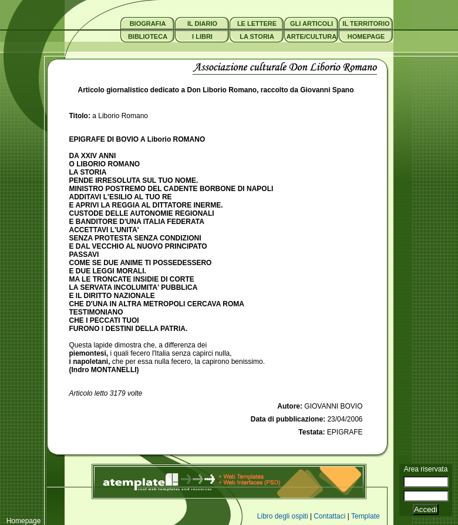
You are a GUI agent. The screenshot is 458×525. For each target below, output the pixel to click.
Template (365, 516)
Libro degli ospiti (282, 516)
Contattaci (329, 516)
